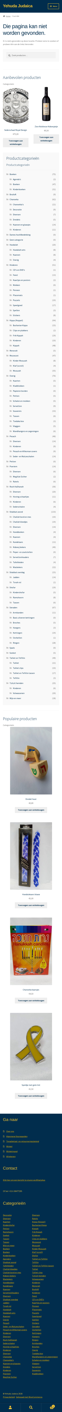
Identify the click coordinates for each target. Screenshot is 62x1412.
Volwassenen (18, 693)
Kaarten (16, 380)
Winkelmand (11, 1151)
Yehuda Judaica (17, 6)
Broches (16, 622)
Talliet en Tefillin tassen (24, 673)
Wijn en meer (15, 698)
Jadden (16, 577)
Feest (15, 275)
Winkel (9, 1146)
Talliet (16, 663)
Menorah (13, 350)
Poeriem (13, 466)
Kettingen (17, 632)
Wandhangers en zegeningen (26, 431)
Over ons (10, 1131)
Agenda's (17, 179)
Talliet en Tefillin (17, 658)
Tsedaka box (18, 421)
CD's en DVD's (19, 270)
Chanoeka (14, 199)
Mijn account (10, 1407)
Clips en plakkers (20, 330)
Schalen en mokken (21, 401)
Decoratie (17, 209)
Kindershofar (19, 592)
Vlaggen (16, 426)
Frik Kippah (18, 335)
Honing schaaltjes (21, 496)
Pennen (16, 290)
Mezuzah (17, 370)
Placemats (18, 295)
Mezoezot (14, 355)
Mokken (16, 285)
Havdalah (14, 244)
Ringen (16, 643)
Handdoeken (18, 532)
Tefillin (16, 678)
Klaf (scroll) (18, 365)
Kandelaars (18, 542)
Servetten (17, 406)
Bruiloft (13, 194)
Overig (16, 260)
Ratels (16, 481)
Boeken (13, 174)
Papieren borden (20, 391)
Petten (16, 396)
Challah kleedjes (20, 522)
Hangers (16, 627)
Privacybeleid (9, 1397)
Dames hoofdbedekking (20, 234)
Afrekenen (11, 1156)
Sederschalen (19, 506)
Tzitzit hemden (16, 683)
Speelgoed (17, 305)
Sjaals (12, 647)
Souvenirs (17, 411)
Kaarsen (16, 254)
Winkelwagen (48, 1405)
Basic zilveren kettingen (23, 617)
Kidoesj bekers (19, 547)
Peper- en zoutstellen (22, 552)
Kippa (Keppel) (16, 320)
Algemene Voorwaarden (16, 1136)
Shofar (13, 587)
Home (8, 16)
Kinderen (17, 229)
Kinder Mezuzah (20, 360)
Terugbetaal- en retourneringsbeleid (22, 1141)
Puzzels (16, 300)
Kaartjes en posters (21, 280)
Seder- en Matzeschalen (23, 456)
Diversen (17, 214)
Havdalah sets (19, 250)
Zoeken (31, 1407)
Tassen (16, 416)
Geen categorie (16, 239)
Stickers (16, 315)
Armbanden (18, 612)
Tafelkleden (18, 562)
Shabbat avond (16, 511)
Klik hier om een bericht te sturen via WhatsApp (24, 1180)
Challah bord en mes (22, 517)
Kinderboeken (19, 189)
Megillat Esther (20, 476)
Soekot (13, 653)
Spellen (16, 310)
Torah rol (17, 582)
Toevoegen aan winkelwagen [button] (16, 142)
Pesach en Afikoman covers (25, 451)
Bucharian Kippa (20, 325)
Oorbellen (17, 637)
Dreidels (16, 219)
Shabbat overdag (17, 572)
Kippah (16, 345)
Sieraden (13, 607)
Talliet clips (18, 668)
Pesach (13, 436)
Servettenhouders (21, 557)
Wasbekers (18, 567)
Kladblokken (18, 386)
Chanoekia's (18, 204)
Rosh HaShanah (17, 486)
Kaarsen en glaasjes (21, 224)
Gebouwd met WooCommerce (29, 1397)
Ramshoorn (18, 597)
